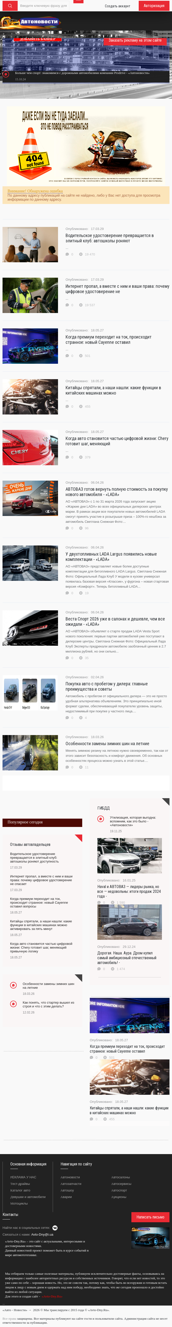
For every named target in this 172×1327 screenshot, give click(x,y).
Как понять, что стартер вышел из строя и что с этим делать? (48, 1004)
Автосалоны (120, 1177)
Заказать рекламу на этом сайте (135, 40)
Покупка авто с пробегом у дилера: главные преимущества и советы (107, 686)
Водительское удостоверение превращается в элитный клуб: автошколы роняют (110, 238)
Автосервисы (121, 1184)
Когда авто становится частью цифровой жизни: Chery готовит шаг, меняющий (117, 441)
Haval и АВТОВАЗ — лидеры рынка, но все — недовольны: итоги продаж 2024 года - (129, 891)
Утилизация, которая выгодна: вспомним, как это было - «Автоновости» (133, 821)
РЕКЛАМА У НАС (23, 1177)
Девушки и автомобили (28, 1197)
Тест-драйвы (20, 1184)
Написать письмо (150, 1217)
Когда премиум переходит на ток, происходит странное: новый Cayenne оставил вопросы (39, 902)
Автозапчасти (71, 1184)
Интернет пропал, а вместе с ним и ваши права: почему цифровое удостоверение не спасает (41, 880)
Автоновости (70, 1177)
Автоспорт (119, 1190)
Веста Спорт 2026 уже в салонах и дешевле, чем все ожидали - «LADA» (115, 621)
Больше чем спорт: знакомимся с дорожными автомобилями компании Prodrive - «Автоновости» (82, 73)
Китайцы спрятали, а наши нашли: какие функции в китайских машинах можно (113, 390)
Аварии (66, 1197)
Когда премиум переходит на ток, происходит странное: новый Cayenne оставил (109, 339)
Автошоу (67, 1190)
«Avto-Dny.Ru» (52, 1296)
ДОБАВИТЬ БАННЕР (37, 39)
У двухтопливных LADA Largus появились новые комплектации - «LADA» (111, 556)
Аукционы (118, 1197)
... (4, 1303)
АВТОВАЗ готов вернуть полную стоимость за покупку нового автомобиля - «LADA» (117, 491)
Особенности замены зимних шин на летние (107, 743)
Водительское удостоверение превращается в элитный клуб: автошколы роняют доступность (34, 857)
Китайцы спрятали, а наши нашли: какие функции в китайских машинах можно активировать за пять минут (41, 925)
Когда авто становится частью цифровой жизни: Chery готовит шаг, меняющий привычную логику (41, 947)
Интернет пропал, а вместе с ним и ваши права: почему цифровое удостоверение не (117, 288)
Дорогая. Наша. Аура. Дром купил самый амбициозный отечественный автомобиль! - (126, 958)
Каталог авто (20, 1190)
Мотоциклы (19, 1203)
